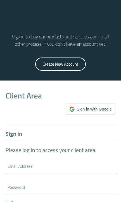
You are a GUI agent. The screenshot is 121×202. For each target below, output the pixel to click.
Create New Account (61, 64)
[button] (90, 109)
